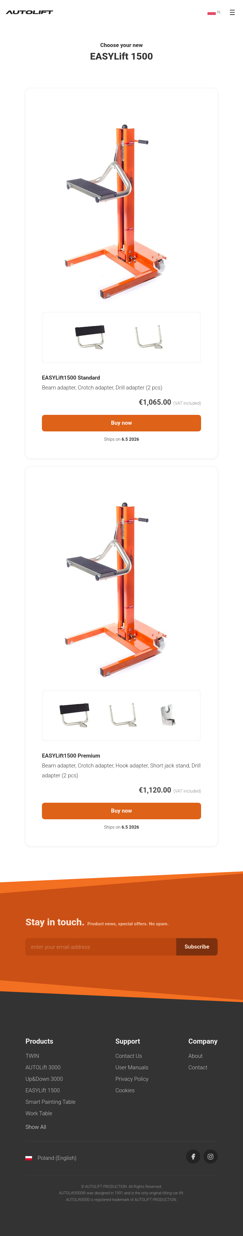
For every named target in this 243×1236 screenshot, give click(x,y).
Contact (198, 1067)
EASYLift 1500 (42, 1090)
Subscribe (197, 946)
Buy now (121, 423)
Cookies (125, 1090)
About (196, 1056)
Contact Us (128, 1056)
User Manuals (131, 1067)
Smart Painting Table (50, 1102)
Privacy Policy (131, 1079)
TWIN (32, 1056)
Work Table (38, 1113)
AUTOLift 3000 (43, 1067)
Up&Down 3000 (44, 1079)
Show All (35, 1127)
